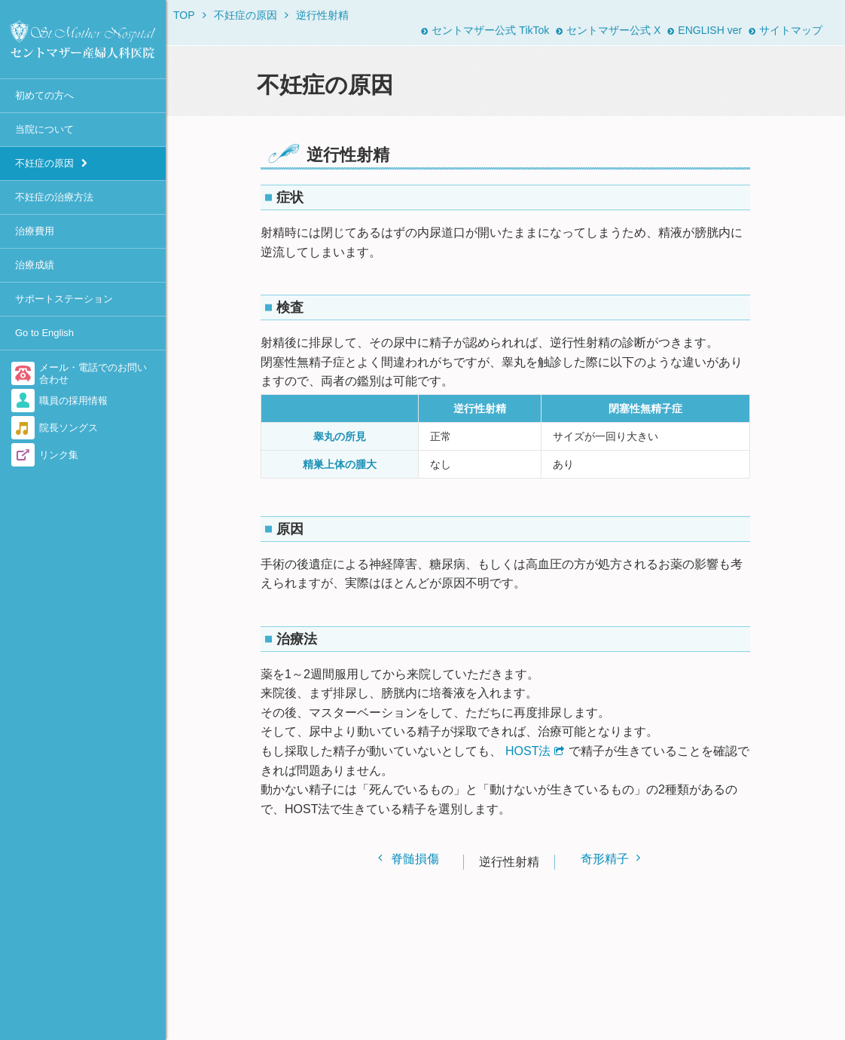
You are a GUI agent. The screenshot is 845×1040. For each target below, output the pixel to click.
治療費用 (34, 231)
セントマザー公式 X (608, 30)
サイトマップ (785, 30)
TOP (184, 15)
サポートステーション (64, 298)
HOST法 (528, 751)
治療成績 (34, 265)
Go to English (44, 332)
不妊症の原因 (44, 163)
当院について (44, 129)
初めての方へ (44, 95)
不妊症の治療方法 (54, 197)
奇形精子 (605, 858)
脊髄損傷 (415, 858)
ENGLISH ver (704, 30)
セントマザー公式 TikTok (485, 30)
